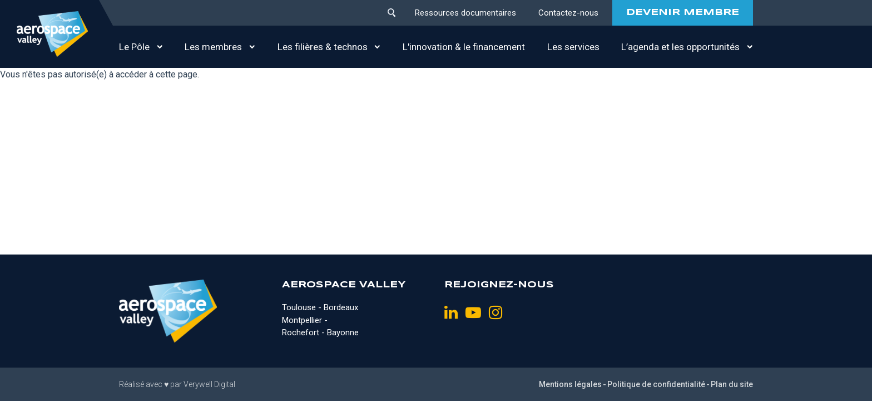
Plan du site (732, 384)
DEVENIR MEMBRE (682, 12)
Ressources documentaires (465, 13)
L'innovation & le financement (464, 46)
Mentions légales (570, 384)
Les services (573, 46)
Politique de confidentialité (656, 384)
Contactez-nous (568, 13)
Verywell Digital (209, 384)
